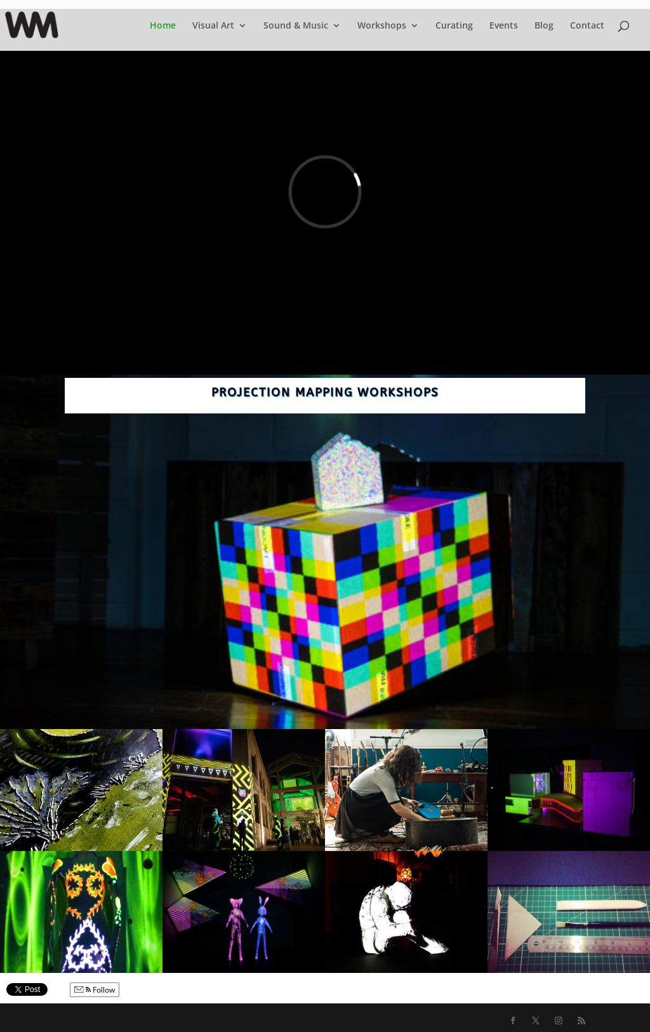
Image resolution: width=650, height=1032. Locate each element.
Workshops (381, 26)
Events (503, 26)
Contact (587, 26)
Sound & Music (295, 26)
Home (163, 26)
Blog (544, 26)
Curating (454, 26)
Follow (94, 989)
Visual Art (213, 26)
